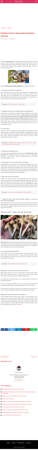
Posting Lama (34, 357)
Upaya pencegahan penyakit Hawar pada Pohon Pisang (15, 410)
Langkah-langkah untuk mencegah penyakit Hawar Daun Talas (16, 402)
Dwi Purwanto (20, 373)
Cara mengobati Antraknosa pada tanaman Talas (13, 408)
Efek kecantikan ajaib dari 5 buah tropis (16, 104)
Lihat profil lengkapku (19, 381)
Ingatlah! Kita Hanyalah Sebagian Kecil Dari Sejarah (14, 397)
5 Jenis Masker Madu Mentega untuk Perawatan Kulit (19, 193)
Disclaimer (29, 443)
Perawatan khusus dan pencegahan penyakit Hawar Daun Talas (17, 405)
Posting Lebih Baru (5, 357)
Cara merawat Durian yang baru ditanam (11, 416)
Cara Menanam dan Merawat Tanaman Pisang (13, 390)
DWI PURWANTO (22, 448)
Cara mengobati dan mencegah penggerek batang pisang (15, 413)
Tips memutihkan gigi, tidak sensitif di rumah (17, 264)
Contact (13, 443)
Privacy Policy (21, 443)
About (7, 443)
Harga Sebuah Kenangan (8, 399)
